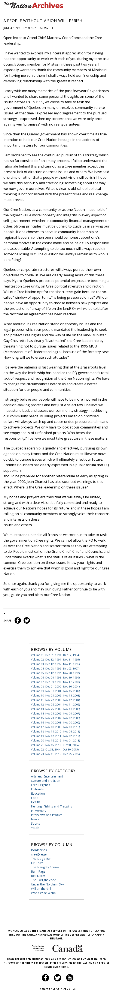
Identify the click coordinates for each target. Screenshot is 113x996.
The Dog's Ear (41, 859)
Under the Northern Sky (47, 884)
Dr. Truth (37, 863)
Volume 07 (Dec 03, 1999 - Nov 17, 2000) (55, 682)
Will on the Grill (41, 889)
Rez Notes (38, 876)
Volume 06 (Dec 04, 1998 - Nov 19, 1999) (55, 677)
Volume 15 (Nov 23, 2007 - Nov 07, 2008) (55, 718)
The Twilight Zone (43, 880)
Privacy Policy (51, 988)
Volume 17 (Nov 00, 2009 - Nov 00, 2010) (55, 727)
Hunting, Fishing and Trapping (51, 806)
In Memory (38, 811)
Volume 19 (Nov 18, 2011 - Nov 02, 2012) (55, 736)
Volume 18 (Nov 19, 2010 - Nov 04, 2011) (55, 731)
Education (38, 793)
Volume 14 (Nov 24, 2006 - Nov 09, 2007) (55, 713)
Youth (35, 828)
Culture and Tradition (45, 781)
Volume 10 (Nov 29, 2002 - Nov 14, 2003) (55, 695)
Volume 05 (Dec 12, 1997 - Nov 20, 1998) (55, 673)
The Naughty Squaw (45, 867)
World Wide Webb (43, 893)
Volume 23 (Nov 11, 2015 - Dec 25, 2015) (55, 754)
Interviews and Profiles (46, 815)
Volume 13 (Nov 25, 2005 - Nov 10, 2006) (55, 709)
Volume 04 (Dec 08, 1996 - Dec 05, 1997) (55, 668)
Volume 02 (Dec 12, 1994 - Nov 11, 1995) (55, 659)
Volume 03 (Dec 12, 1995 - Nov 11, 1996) (55, 664)
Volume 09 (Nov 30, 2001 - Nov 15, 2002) (55, 691)
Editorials (37, 789)
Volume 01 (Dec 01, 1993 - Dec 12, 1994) (55, 655)
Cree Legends (40, 785)
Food (34, 798)
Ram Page (38, 871)
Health (35, 802)
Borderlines (39, 850)
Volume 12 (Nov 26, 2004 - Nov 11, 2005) (55, 704)
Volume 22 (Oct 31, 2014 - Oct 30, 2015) (55, 749)
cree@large (39, 854)
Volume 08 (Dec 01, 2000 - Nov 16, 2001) (55, 686)
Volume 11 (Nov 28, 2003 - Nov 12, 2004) (55, 700)
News (35, 819)
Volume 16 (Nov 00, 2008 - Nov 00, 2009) (55, 722)
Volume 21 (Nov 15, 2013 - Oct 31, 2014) (55, 745)
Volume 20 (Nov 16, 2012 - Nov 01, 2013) (55, 740)
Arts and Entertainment (47, 776)
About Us (70, 988)
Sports (35, 823)
